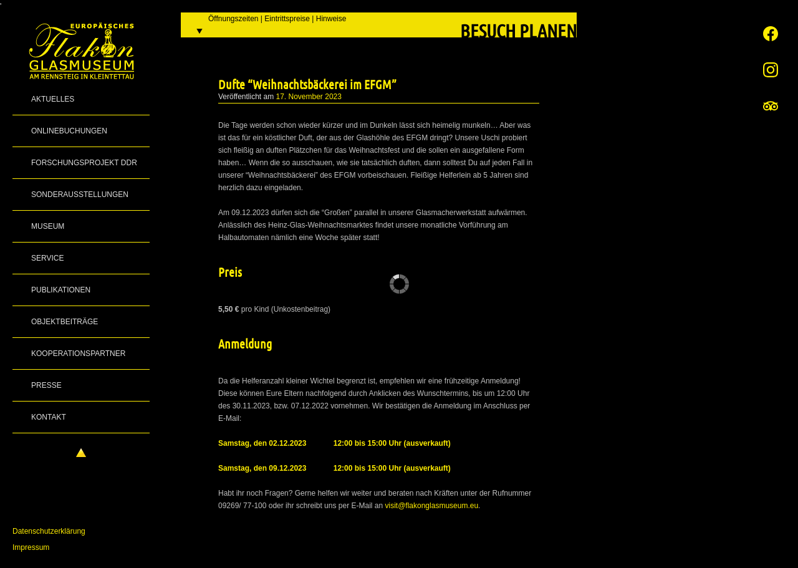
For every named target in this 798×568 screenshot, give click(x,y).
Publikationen (60, 290)
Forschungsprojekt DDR (84, 162)
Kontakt (48, 417)
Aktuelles (52, 99)
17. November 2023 (309, 96)
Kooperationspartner (78, 353)
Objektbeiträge (64, 321)
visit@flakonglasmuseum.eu (432, 505)
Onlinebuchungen (69, 131)
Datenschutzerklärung (48, 531)
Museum (47, 226)
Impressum (30, 547)
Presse (46, 385)
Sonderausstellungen (79, 194)
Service (47, 258)
